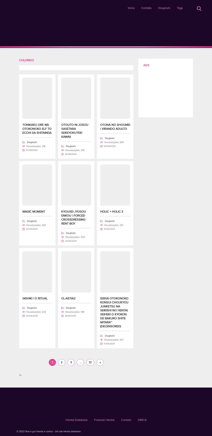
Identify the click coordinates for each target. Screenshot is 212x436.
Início (131, 8)
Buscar (199, 8)
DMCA (142, 420)
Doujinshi (164, 8)
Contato (146, 8)
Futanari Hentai (104, 420)
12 (90, 362)
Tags (180, 8)
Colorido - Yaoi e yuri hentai (106, 46)
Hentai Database (77, 420)
